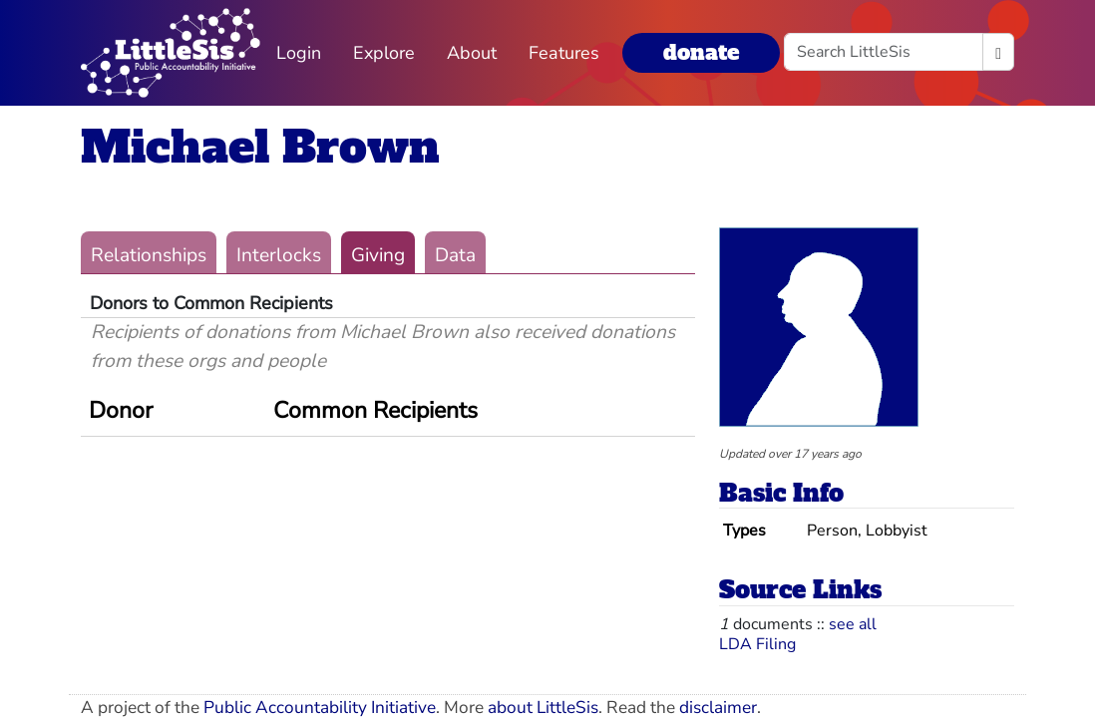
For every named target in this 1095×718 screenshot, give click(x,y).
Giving (378, 255)
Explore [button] (384, 53)
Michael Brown (260, 147)
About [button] (472, 53)
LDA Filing (757, 644)
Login (298, 53)
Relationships (148, 255)
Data (455, 255)
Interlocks (278, 255)
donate (701, 52)
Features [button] (564, 53)
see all (853, 624)
